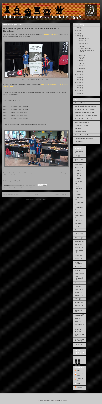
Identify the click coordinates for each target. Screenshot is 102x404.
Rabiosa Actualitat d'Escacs (83, 135)
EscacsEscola (80, 379)
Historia (77, 244)
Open (76, 270)
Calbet (77, 170)
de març (81, 66)
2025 (78, 28)
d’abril (80, 63)
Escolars (77, 223)
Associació (78, 167)
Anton (78, 370)
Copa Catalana (79, 202)
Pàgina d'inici (79, 141)
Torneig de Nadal (78, 330)
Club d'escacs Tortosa (81, 125)
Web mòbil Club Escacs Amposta (85, 109)
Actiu (76, 156)
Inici (36, 194)
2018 (78, 80)
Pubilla (77, 299)
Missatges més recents (11, 194)
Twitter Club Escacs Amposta (83, 119)
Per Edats (78, 286)
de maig (81, 60)
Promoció (78, 296)
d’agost (80, 46)
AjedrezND (78, 128)
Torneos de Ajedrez (81, 131)
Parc (76, 283)
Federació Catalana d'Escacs (84, 138)
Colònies (77, 194)
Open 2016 (78, 273)
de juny (80, 58)
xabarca (79, 387)
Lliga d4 (77, 255)
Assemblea (78, 164)
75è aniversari (79, 151)
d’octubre (81, 41)
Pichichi (77, 292)
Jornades (77, 247)
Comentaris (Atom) (40, 199)
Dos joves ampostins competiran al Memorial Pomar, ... (86, 50)
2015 (78, 88)
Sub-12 (77, 321)
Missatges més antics (61, 194)
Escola (28, 188)
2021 (78, 72)
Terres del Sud (79, 324)
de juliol (80, 55)
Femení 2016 (79, 233)
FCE (31, 188)
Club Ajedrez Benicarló (82, 122)
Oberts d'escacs (77, 262)
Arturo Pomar (21, 188)
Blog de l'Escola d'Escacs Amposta (85, 106)
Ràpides (77, 302)
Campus (77, 178)
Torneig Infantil (79, 334)
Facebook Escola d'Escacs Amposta (86, 115)
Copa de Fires (79, 207)
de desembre (82, 38)
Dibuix (77, 212)
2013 (78, 93)
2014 (78, 90)
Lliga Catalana (79, 250)
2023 (78, 33)
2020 (78, 74)
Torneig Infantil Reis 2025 (79, 340)
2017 (78, 82)
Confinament (78, 197)
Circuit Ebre (78, 181)
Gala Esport (78, 241)
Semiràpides (78, 310)
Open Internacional (79, 277)
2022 (78, 36)
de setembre (82, 43)
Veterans (77, 344)
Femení (77, 230)
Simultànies (78, 315)
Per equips (78, 289)
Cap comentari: (30, 185)
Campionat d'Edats (78, 174)
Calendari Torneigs (80, 103)
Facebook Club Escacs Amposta (85, 112)
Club (76, 191)
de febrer (81, 68)
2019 (78, 77)
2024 (78, 30)
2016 (78, 85)
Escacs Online (79, 215)
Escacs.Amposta (80, 374)
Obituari (77, 267)
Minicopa (77, 259)
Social (76, 318)
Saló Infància (79, 305)
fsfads (78, 383)
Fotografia (78, 238)
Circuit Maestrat (77, 187)
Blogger (64, 400)
